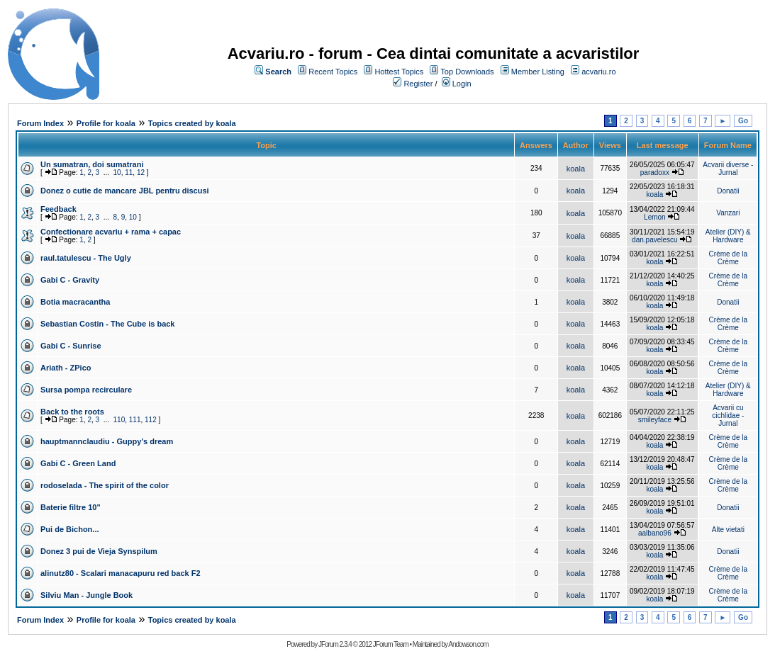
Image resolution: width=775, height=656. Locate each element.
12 (141, 172)
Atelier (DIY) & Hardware (728, 236)
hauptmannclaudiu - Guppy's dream (106, 441)
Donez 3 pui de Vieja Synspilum (98, 551)
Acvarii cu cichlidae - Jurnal (728, 415)
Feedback (58, 209)
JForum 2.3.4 (335, 644)
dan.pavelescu (655, 240)
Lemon (655, 217)
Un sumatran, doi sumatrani (91, 164)
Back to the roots (72, 411)
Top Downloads (467, 71)
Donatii (728, 191)
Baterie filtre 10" (70, 507)
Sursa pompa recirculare (86, 389)
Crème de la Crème (728, 258)
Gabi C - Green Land (78, 463)
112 (151, 420)
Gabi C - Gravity (69, 280)
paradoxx (654, 172)
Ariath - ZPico (65, 367)
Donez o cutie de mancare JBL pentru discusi (124, 190)
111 (135, 420)
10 (117, 172)
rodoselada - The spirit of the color (104, 485)
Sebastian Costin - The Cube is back (107, 323)
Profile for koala (106, 123)
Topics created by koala (192, 123)
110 (119, 420)
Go (743, 121)
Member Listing (537, 71)
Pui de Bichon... (69, 529)
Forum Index (40, 123)
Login (462, 83)
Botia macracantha (75, 302)
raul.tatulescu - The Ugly (85, 258)
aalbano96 (654, 533)
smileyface (654, 420)
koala (576, 168)
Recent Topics (332, 71)
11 (129, 172)
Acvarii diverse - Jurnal (728, 168)
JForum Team (390, 644)
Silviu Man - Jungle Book (86, 595)
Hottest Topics (398, 71)
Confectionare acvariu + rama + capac (110, 231)
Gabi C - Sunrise (70, 345)
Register (418, 83)
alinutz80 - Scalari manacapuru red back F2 (120, 573)
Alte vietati (728, 529)
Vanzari (728, 213)
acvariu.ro (598, 71)
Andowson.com (468, 644)
